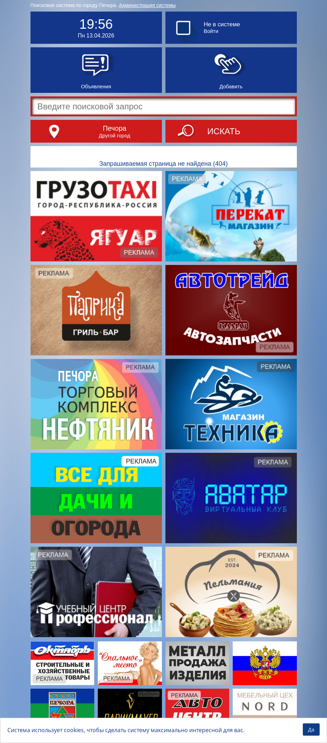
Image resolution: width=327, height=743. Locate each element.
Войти (211, 31)
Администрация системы (147, 5)
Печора (114, 128)
